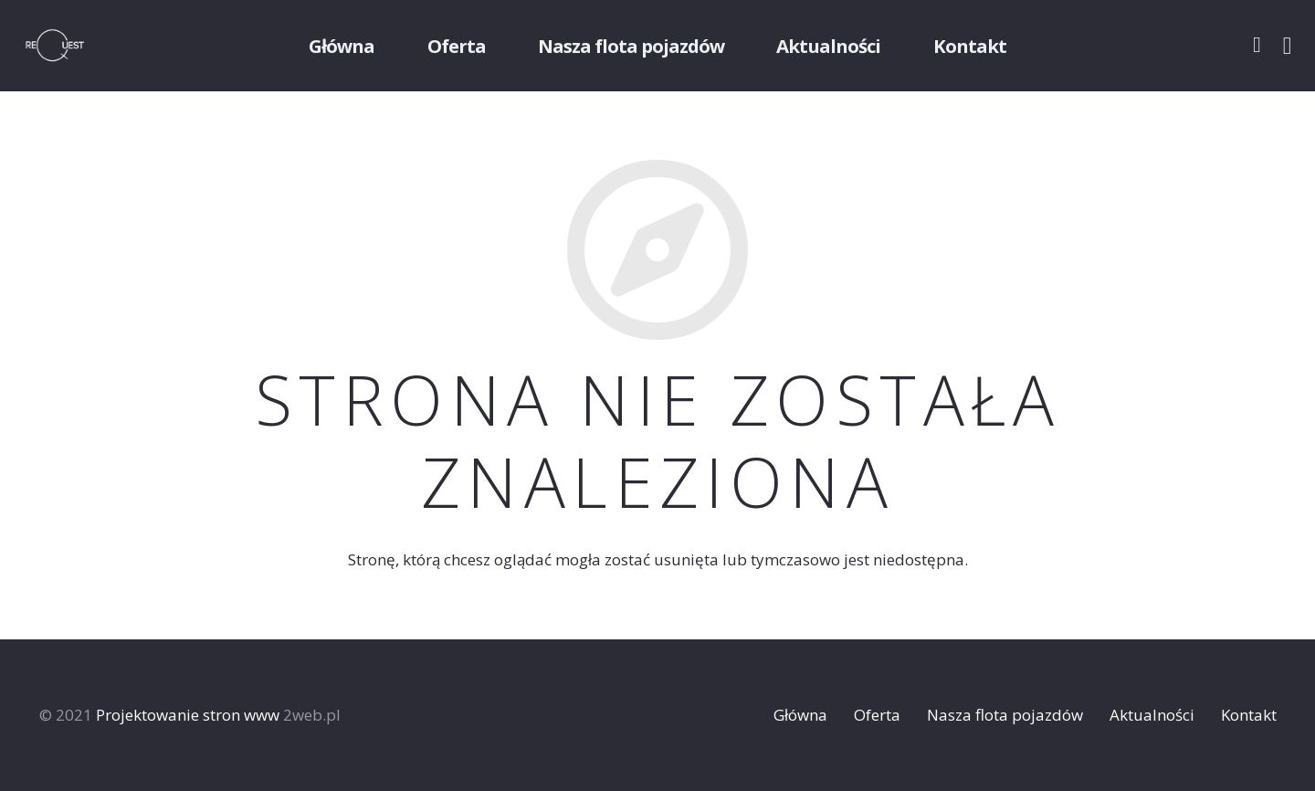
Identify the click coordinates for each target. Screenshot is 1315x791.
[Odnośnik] (78, 45)
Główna (800, 714)
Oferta (877, 714)
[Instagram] (1287, 46)
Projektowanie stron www (187, 714)
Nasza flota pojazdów (1005, 714)
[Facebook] (1257, 45)
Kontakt (1249, 714)
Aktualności (1152, 714)
